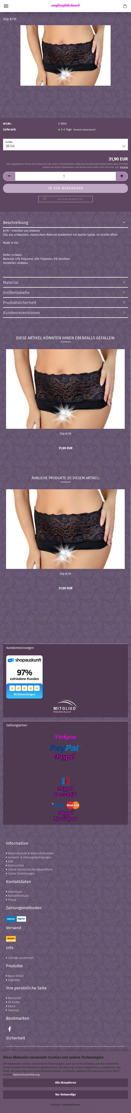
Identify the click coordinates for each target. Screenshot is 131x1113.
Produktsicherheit (19, 302)
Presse (11, 900)
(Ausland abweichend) (84, 129)
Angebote (13, 980)
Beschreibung (15, 222)
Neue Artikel (15, 976)
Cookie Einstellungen (20, 873)
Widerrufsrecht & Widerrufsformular (30, 853)
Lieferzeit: (9, 129)
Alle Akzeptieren (65, 1082)
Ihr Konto (13, 1002)
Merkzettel (13, 998)
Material (10, 282)
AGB (9, 861)
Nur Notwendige (65, 1094)
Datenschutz (15, 865)
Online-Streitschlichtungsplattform (29, 869)
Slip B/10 (65, 433)
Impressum (14, 891)
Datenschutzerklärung (26, 1074)
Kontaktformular (17, 895)
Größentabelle (16, 292)
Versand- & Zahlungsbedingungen (28, 857)
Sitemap (12, 1010)
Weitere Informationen (65, 1105)
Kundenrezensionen (21, 312)
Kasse (11, 1006)
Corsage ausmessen (20, 958)
